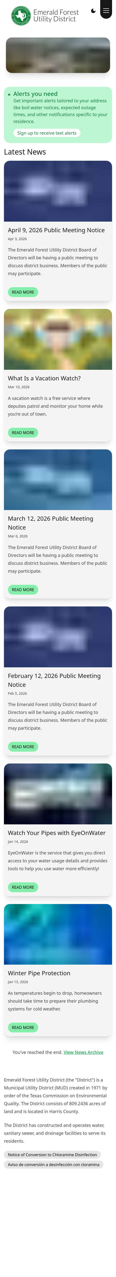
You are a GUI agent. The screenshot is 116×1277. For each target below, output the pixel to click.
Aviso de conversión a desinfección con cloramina (53, 1164)
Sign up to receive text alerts (46, 133)
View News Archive (83, 1052)
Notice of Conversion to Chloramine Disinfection (52, 1154)
